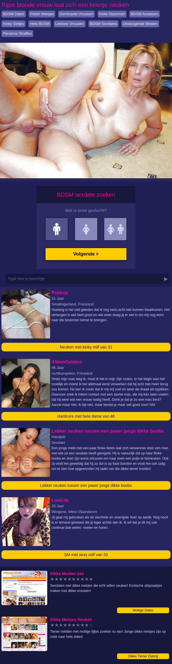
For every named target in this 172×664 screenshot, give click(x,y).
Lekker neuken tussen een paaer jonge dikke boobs (86, 485)
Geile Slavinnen (112, 14)
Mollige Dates (143, 610)
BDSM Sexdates (103, 24)
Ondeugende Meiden (140, 24)
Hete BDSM (40, 24)
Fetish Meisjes (42, 14)
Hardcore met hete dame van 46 (86, 416)
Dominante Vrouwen (76, 14)
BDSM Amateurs (144, 14)
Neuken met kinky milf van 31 (86, 347)
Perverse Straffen (17, 33)
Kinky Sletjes (13, 24)
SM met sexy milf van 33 (86, 554)
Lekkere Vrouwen (69, 24)
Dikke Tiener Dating (143, 656)
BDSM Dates (13, 14)
